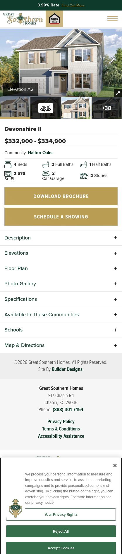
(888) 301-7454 (68, 409)
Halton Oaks (40, 153)
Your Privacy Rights (60, 527)
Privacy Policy (61, 421)
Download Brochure (61, 196)
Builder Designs (67, 369)
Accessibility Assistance (61, 436)
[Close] (115, 478)
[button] (112, 59)
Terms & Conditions (61, 429)
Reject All (61, 544)
